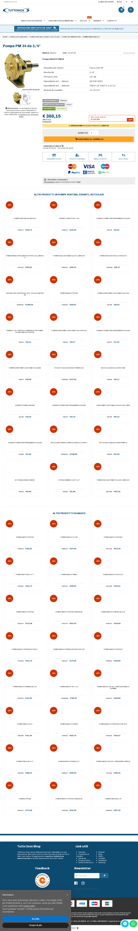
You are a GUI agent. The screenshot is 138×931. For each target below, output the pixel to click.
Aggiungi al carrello (89, 139)
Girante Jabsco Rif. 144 (69, 218)
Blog (119, 2)
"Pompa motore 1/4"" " (24, 574)
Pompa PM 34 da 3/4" (24, 761)
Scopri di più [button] (35, 925)
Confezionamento (50, 100)
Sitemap (101, 862)
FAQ (79, 182)
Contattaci (49, 182)
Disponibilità (48, 108)
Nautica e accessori (33, 21)
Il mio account (106, 2)
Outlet (85, 21)
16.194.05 (95, 90)
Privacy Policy (84, 860)
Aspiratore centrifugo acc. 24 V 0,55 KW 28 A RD (25, 294)
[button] (67, 894)
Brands (98, 21)
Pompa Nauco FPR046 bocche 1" (25, 649)
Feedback (102, 860)
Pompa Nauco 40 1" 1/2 (69, 687)
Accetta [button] (35, 919)
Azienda (81, 852)
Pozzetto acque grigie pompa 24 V (69, 368)
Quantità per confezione (53, 104)
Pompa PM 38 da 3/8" (113, 799)
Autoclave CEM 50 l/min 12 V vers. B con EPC (69, 443)
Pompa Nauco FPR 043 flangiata (69, 799)
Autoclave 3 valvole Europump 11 (113, 443)
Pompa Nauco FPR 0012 (113, 537)
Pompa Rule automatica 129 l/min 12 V (113, 480)
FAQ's (100, 856)
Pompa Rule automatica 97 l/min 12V (69, 256)
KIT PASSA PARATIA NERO (25, 480)
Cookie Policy (92, 889)
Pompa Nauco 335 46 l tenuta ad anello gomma (113, 687)
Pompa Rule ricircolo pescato (113, 256)
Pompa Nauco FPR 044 (69, 293)
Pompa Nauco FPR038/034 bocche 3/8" (69, 649)
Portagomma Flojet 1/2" (69, 480)
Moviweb (74, 928)
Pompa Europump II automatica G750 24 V (68, 330)
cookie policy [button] (29, 906)
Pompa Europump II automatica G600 (25, 368)
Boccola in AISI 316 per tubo (113, 368)
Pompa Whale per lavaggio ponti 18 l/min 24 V (25, 257)
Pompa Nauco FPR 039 (25, 612)
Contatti (112, 21)
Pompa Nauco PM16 (69, 574)
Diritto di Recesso (85, 862)
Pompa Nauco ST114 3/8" (113, 574)
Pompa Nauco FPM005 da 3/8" (25, 687)
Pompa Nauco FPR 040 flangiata (69, 612)
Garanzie (82, 858)
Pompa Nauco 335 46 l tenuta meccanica (113, 761)
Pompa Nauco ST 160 (69, 537)
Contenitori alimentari (62, 21)
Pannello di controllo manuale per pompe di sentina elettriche (24, 331)
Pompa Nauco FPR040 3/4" (69, 761)
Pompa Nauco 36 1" (25, 724)
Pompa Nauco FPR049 (69, 724)
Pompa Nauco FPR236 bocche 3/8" (113, 724)
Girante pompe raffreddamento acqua (113, 218)
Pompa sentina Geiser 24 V (25, 218)
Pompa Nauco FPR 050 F (113, 649)
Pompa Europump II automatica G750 (113, 293)
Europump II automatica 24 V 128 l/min (113, 405)
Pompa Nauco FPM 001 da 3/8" (113, 612)
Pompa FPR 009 (25, 799)
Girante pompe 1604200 (24, 405)
